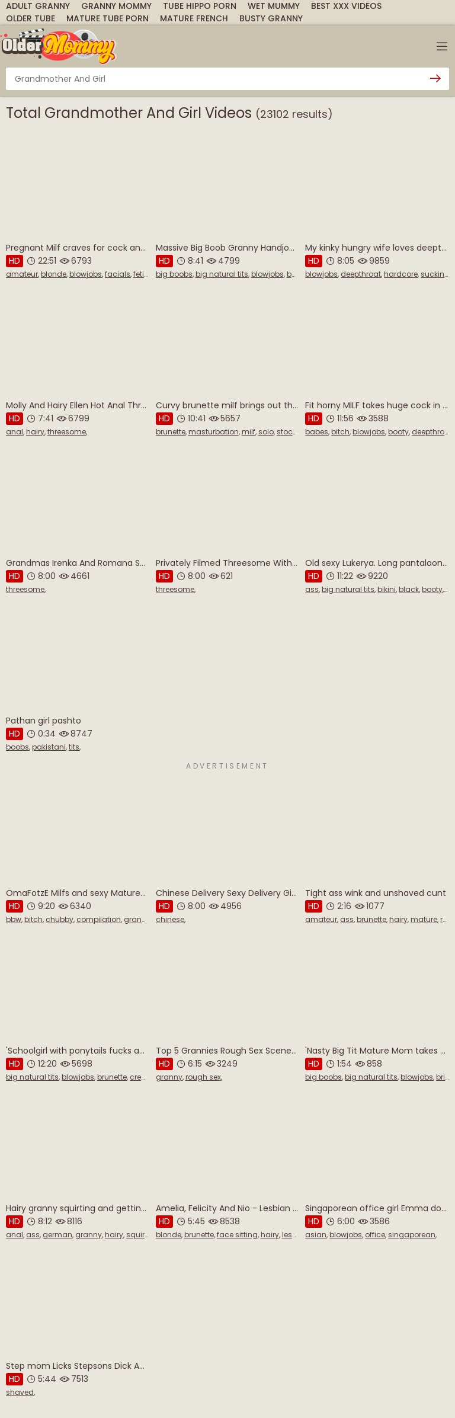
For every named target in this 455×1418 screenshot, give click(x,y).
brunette (170, 432)
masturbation (213, 432)
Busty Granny (271, 18)
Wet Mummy (274, 6)
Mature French (194, 18)
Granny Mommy (116, 6)
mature (424, 919)
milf (248, 432)
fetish (143, 274)
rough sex (203, 1077)
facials (117, 274)
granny (137, 919)
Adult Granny (38, 6)
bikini (386, 589)
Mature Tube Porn (107, 18)
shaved (20, 1392)
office (375, 1235)
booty (398, 432)
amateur (22, 274)
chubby (59, 919)
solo (266, 432)
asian (315, 1235)
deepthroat (361, 274)
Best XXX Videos (346, 6)
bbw (13, 919)
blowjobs (85, 274)
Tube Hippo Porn (199, 6)
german (57, 1235)
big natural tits (222, 274)
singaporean (411, 1235)
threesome (66, 432)
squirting (142, 1235)
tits (74, 747)
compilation (98, 919)
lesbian (295, 1235)
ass (312, 589)
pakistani (49, 747)
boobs (298, 274)
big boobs (174, 274)
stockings (294, 432)
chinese (170, 919)
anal (14, 432)
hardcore (401, 274)
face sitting (237, 1235)
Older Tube (30, 18)
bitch (340, 432)
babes (316, 432)
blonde (53, 274)
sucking (435, 274)
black (409, 589)
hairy (35, 432)
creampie (147, 1077)
